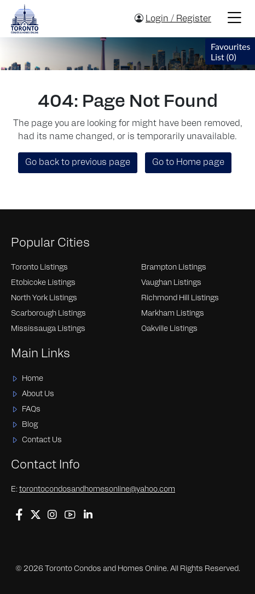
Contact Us (42, 440)
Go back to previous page (77, 162)
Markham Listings (172, 314)
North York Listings (44, 298)
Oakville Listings (169, 329)
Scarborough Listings (48, 314)
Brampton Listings (173, 268)
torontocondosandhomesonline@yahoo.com (97, 490)
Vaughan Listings (171, 283)
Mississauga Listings (48, 329)
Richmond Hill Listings (180, 298)
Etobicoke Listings (43, 283)
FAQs (31, 409)
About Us (38, 394)
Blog (30, 425)
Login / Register (178, 19)
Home (32, 379)
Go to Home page (188, 162)
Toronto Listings (39, 268)
